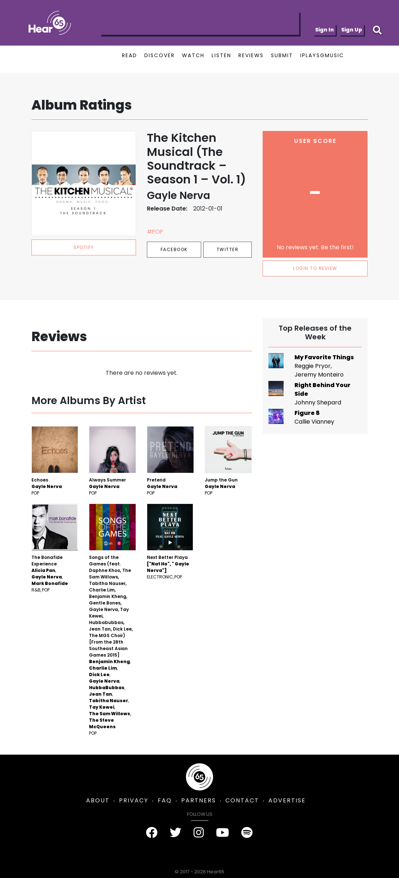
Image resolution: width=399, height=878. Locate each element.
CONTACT (242, 800)
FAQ (165, 800)
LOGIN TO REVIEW (315, 268)
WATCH (193, 55)
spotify (83, 247)
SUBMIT (282, 55)
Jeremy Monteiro (319, 374)
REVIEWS (251, 55)
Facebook (174, 249)
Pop (35, 493)
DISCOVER (159, 55)
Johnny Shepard (317, 402)
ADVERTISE (287, 800)
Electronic (160, 577)
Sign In (324, 29)
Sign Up (351, 29)
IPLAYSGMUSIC (322, 55)
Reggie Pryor (312, 366)
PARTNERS (198, 800)
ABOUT (98, 800)
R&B (36, 590)
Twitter (228, 249)
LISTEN (221, 55)
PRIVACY (133, 800)
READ (129, 55)
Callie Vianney (314, 421)
